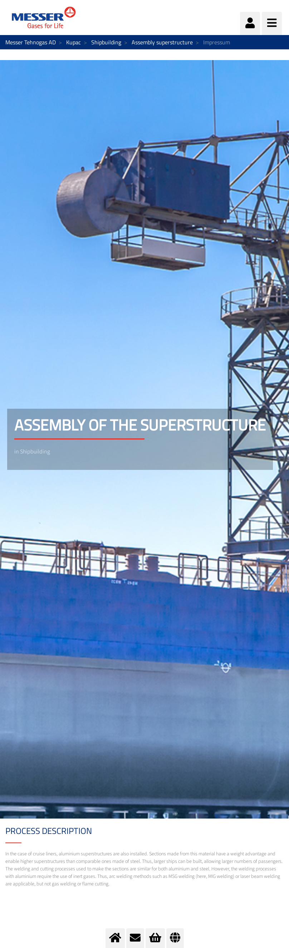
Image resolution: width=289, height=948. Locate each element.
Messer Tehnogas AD (30, 42)
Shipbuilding (106, 42)
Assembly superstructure (162, 42)
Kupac (73, 42)
